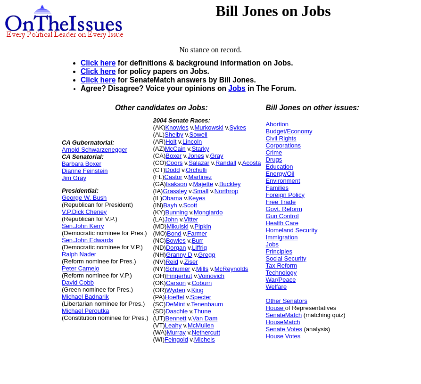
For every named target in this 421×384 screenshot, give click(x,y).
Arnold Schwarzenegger (94, 149)
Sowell (198, 134)
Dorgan (176, 247)
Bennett (176, 318)
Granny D (179, 254)
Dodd (172, 169)
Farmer (197, 233)
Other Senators (286, 300)
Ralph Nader (79, 254)
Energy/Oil (280, 173)
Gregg (206, 254)
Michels (204, 339)
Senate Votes (284, 329)
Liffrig (199, 247)
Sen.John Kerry (83, 225)
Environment (283, 180)
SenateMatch (284, 315)
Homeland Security (292, 230)
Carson (176, 282)
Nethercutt (206, 332)
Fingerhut (179, 275)
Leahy (173, 325)
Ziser (191, 261)
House (275, 307)
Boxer (173, 155)
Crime (274, 152)
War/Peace (281, 279)
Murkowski (208, 127)
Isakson (176, 184)
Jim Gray (74, 177)
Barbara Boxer (81, 163)
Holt (170, 141)
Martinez (200, 176)
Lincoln (192, 141)
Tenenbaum (207, 304)
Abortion (277, 124)
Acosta (251, 162)
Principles (279, 251)
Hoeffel (174, 297)
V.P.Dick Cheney (84, 211)
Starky (200, 148)
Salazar (199, 162)
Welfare (276, 286)
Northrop (227, 191)
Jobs (236, 88)
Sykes (238, 127)
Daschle (176, 311)
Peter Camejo (80, 268)
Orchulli (196, 169)
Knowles (177, 127)
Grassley (175, 191)
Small (201, 191)
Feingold (176, 339)
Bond (174, 233)
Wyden (175, 290)
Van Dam (204, 318)
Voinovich (211, 275)
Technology (281, 272)
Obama (172, 198)
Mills (202, 268)
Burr (198, 240)
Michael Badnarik (85, 296)
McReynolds (231, 268)
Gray (216, 155)
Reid (171, 261)
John (171, 219)
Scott (190, 205)
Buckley (230, 184)
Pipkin (202, 226)
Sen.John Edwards (87, 240)
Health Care (282, 223)
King (197, 290)
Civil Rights (281, 138)
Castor (173, 176)
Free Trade (281, 201)
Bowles (176, 240)
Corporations (283, 145)
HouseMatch (283, 322)
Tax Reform (281, 265)
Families (277, 187)
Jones (196, 155)
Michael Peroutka (85, 310)
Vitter (191, 219)
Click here (98, 63)
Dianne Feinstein (85, 170)
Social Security (286, 258)
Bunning (176, 212)
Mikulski (177, 226)
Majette (203, 184)
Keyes (196, 198)
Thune (202, 311)
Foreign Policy (285, 194)
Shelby (174, 134)
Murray (176, 332)
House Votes (283, 336)
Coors (174, 162)
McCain (175, 148)
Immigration (282, 237)
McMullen (201, 325)
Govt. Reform (284, 208)
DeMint (175, 304)
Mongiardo (208, 212)
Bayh (170, 205)
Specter (200, 297)
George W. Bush (84, 197)
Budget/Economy (289, 131)
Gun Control (282, 216)
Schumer (177, 268)
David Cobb (78, 282)
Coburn (202, 282)
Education (279, 166)
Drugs (274, 159)
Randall (225, 162)
